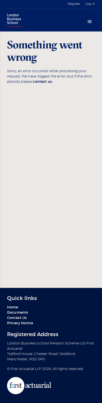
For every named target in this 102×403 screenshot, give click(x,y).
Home (12, 307)
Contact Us (17, 318)
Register (74, 4)
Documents (17, 312)
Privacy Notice (20, 323)
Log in (90, 4)
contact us (42, 81)
